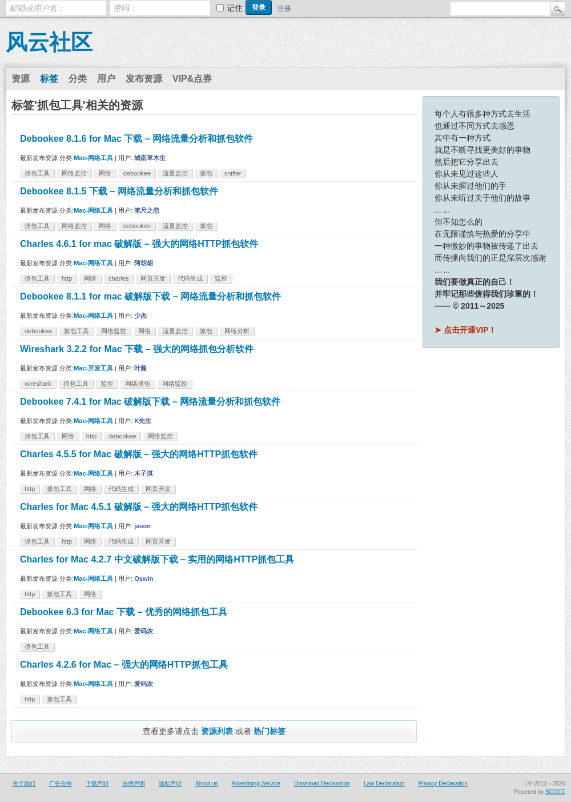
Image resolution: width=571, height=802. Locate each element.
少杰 (140, 315)
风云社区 (49, 42)
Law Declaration (384, 783)
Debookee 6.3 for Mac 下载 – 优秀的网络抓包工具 (123, 612)
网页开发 (153, 278)
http (67, 278)
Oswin (143, 578)
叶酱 (140, 368)
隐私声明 (170, 783)
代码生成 (190, 278)
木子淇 (143, 473)
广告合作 (60, 783)
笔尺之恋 (146, 210)
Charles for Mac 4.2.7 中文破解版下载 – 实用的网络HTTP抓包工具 (157, 559)
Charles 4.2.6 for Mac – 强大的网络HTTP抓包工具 (124, 664)
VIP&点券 (192, 78)
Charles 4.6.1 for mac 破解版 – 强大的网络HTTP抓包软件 (139, 244)
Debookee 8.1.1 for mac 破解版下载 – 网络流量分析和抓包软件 (150, 296)
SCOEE (555, 792)
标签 (49, 78)
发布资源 (144, 78)
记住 (235, 8)
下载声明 (97, 783)
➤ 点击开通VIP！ (465, 329)
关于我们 (24, 783)
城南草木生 (150, 157)
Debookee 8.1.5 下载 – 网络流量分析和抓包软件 (119, 191)
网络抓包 (137, 383)
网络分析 (237, 331)
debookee (137, 173)
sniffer (233, 173)
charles (118, 278)
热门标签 (270, 731)
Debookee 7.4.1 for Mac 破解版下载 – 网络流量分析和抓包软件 (150, 401)
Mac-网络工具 (93, 157)
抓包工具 (37, 173)
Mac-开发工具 (93, 368)
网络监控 (74, 173)
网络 (105, 173)
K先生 (142, 420)
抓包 (206, 173)
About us (206, 783)
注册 (284, 9)
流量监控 (175, 173)
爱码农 (143, 631)
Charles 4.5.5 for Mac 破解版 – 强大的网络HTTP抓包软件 (139, 454)
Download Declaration (322, 783)
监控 (221, 278)
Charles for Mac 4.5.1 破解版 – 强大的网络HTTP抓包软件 (139, 507)
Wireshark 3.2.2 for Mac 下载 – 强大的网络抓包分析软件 (137, 349)
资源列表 (217, 731)
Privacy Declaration (443, 783)
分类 (78, 78)
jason (142, 525)
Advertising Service (255, 783)
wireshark (38, 383)
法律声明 (133, 783)
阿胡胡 (143, 263)
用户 (106, 78)
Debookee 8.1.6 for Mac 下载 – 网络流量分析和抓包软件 (136, 138)
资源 (20, 78)
